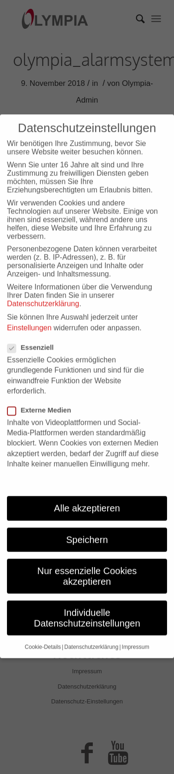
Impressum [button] (135, 632)
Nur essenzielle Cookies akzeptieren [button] (87, 561)
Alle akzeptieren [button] (87, 493)
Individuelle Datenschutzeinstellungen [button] (87, 603)
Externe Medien (43, 395)
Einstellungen (29, 313)
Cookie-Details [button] (43, 632)
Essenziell (34, 332)
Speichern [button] (87, 525)
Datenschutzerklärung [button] (91, 632)
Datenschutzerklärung (43, 289)
